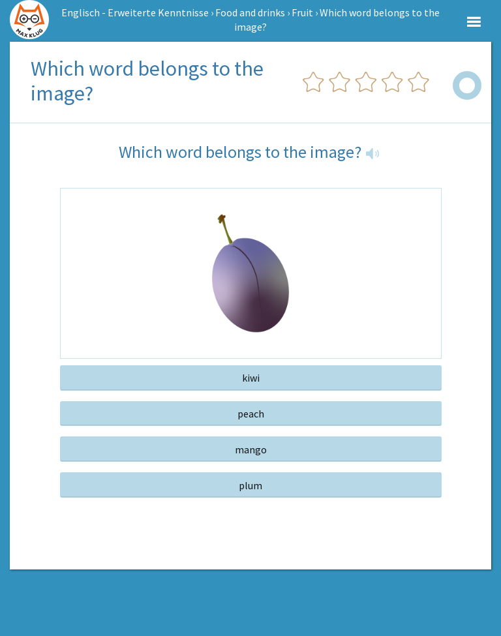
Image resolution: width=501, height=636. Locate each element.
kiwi (251, 377)
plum (250, 485)
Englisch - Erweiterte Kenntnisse (135, 12)
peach (250, 413)
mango (251, 449)
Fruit (302, 12)
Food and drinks (250, 12)
